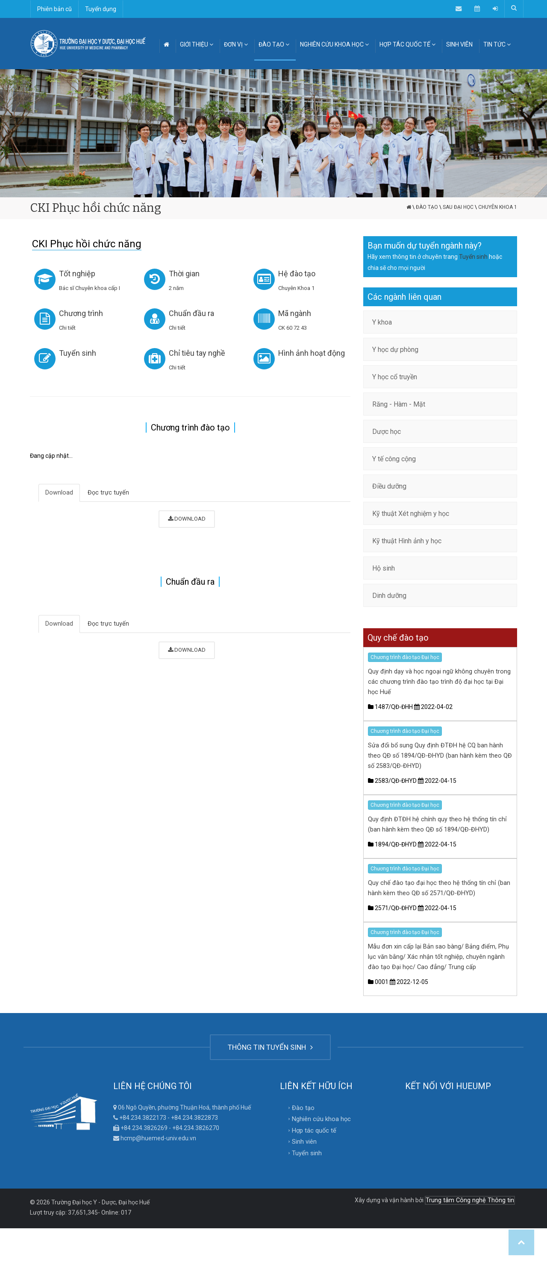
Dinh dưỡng (389, 596)
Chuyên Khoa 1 (497, 207)
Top (521, 1242)
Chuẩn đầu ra (194, 313)
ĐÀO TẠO (274, 44)
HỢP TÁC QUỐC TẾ (407, 44)
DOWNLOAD (187, 518)
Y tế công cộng (394, 459)
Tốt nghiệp (80, 273)
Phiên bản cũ (54, 9)
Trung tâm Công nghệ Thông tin (471, 1195)
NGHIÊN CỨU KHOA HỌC (334, 44)
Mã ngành (297, 313)
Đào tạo (427, 207)
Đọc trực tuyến (106, 492)
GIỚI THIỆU (196, 44)
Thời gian (187, 273)
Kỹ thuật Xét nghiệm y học (410, 514)
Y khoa (382, 322)
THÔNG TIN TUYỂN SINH (270, 1045)
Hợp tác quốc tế (312, 1127)
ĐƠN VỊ (236, 44)
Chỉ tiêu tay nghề (200, 352)
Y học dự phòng (395, 350)
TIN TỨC (497, 44)
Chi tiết (70, 328)
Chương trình (84, 313)
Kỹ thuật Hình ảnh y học (406, 541)
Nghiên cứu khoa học (320, 1116)
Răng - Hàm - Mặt (398, 404)
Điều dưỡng (389, 486)
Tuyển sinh (80, 352)
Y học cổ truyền (394, 377)
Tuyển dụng (100, 9)
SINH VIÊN (459, 44)
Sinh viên (304, 1138)
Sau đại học (458, 207)
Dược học (386, 432)
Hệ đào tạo (299, 273)
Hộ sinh (383, 568)
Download (58, 492)
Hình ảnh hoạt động (314, 352)
